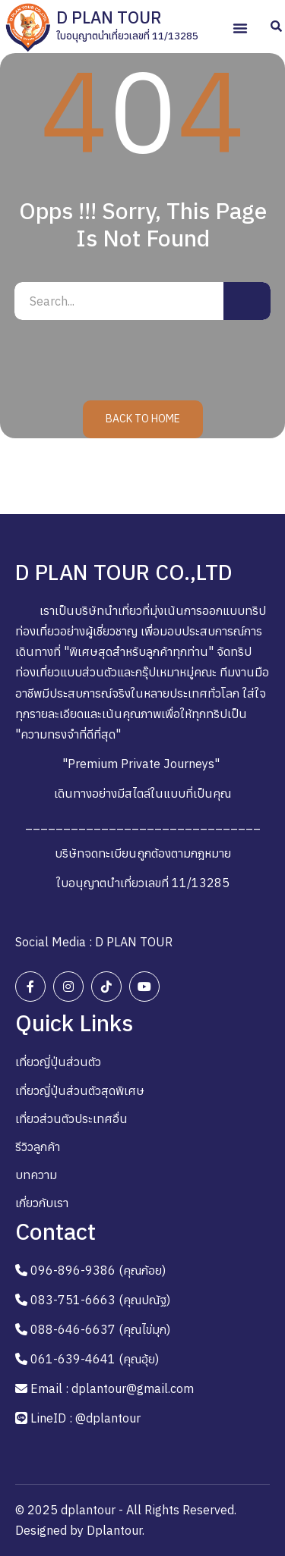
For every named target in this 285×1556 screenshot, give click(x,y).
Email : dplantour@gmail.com (112, 1388)
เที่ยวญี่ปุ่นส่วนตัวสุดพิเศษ (79, 1090)
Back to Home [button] (143, 418)
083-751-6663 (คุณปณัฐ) (100, 1299)
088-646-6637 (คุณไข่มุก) (100, 1329)
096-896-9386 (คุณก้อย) (98, 1270)
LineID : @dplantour (85, 1418)
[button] (240, 28)
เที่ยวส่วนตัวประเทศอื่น (71, 1118)
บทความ (36, 1174)
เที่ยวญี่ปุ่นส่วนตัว (58, 1061)
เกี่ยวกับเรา (41, 1202)
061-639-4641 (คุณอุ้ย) (94, 1358)
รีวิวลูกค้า (37, 1146)
